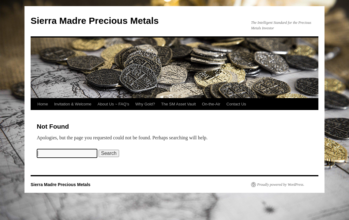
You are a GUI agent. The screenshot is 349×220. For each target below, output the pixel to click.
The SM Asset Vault (178, 104)
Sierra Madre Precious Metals (95, 21)
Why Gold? (145, 104)
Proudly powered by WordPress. (280, 184)
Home (42, 104)
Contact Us (236, 104)
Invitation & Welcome (73, 104)
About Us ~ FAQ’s (113, 104)
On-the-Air (211, 104)
